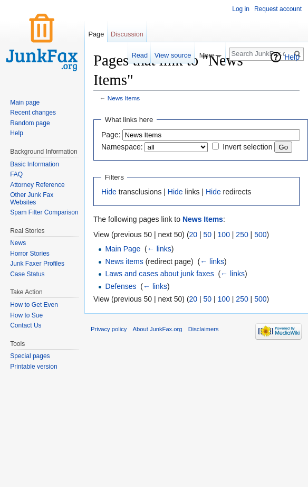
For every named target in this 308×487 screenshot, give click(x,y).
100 (224, 234)
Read (139, 55)
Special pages (30, 356)
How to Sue (26, 315)
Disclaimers (203, 329)
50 (208, 234)
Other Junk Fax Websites (31, 198)
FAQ (16, 174)
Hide (109, 192)
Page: (111, 134)
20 (193, 234)
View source (173, 55)
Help (292, 57)
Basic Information (34, 164)
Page (96, 34)
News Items (124, 98)
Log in (240, 9)
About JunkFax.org (157, 329)
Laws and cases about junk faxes (159, 273)
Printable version (33, 366)
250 (242, 234)
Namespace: (122, 147)
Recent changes (33, 112)
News (18, 243)
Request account (278, 9)
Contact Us (25, 325)
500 (260, 234)
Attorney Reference (37, 185)
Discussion (127, 34)
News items (124, 261)
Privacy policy (109, 329)
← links (159, 249)
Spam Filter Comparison (44, 212)
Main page (25, 102)
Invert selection (247, 147)
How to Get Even (34, 304)
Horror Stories (30, 253)
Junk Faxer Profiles (37, 263)
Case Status (27, 274)
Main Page (122, 249)
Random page (30, 123)
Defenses (120, 286)
